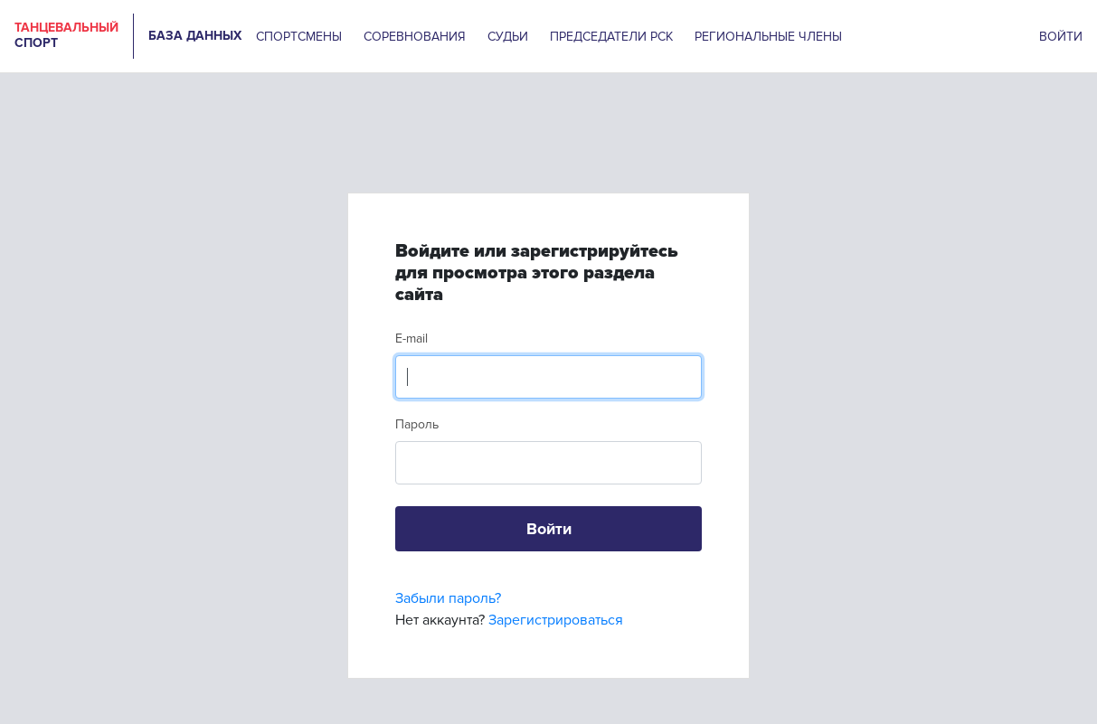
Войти (549, 529)
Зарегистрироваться (555, 620)
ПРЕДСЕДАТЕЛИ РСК (611, 36)
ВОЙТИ (1061, 36)
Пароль (417, 424)
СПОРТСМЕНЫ (299, 36)
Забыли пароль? (448, 598)
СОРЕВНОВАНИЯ (415, 36)
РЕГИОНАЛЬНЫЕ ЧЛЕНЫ (768, 36)
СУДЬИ (507, 36)
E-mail (411, 338)
